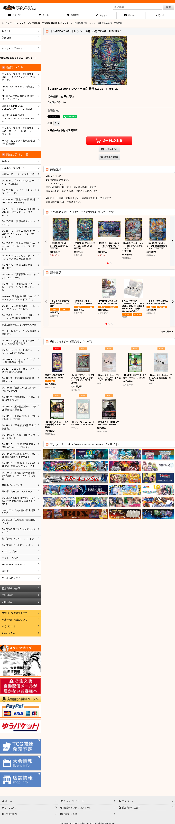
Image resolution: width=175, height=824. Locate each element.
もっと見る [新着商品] (167, 331)
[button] (160, 15)
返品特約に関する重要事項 (62, 130)
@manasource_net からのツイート (18, 58)
